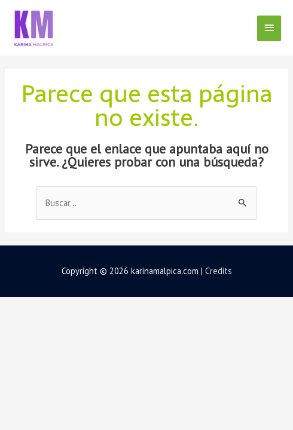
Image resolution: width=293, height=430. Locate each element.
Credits (218, 271)
